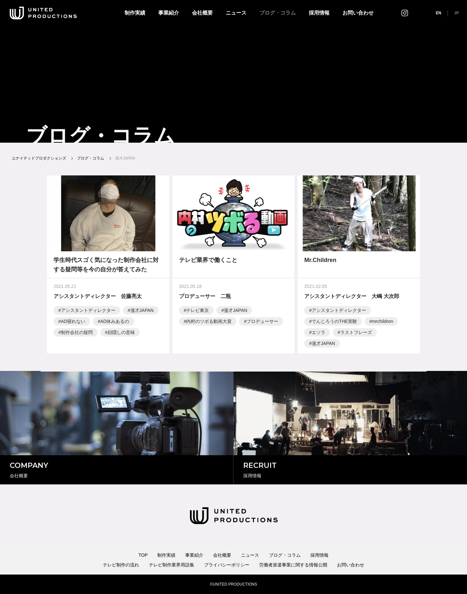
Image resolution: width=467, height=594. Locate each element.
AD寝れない (73, 322)
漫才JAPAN (142, 311)
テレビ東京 (197, 311)
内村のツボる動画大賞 (209, 322)
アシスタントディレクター (88, 311)
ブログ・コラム (277, 13)
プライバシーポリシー (226, 565)
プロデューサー (262, 322)
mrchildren (382, 322)
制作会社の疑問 (77, 333)
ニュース (236, 13)
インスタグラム (405, 13)
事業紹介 (168, 13)
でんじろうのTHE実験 (334, 322)
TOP (143, 555)
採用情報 (319, 13)
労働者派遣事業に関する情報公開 (293, 565)
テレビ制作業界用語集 (171, 565)
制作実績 (135, 13)
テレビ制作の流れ (121, 565)
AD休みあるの (114, 322)
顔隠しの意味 (121, 333)
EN (438, 13)
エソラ (318, 333)
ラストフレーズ (356, 333)
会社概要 (202, 13)
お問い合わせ (358, 13)
